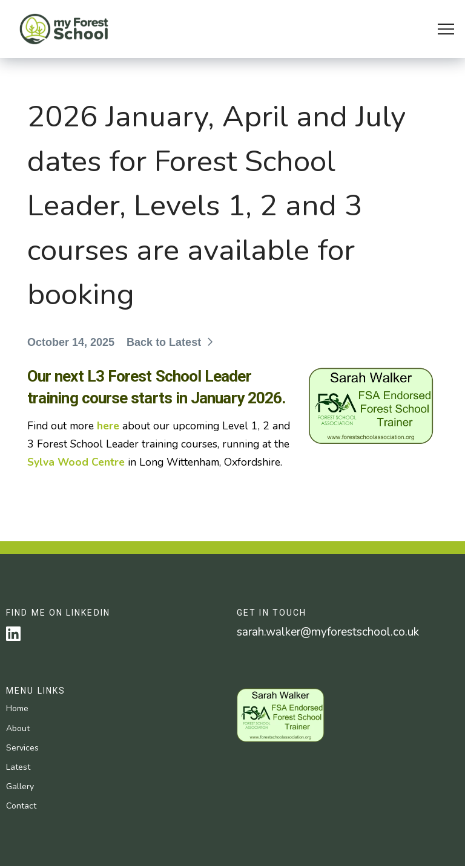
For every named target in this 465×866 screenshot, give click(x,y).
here (108, 425)
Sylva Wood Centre (76, 462)
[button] (446, 29)
